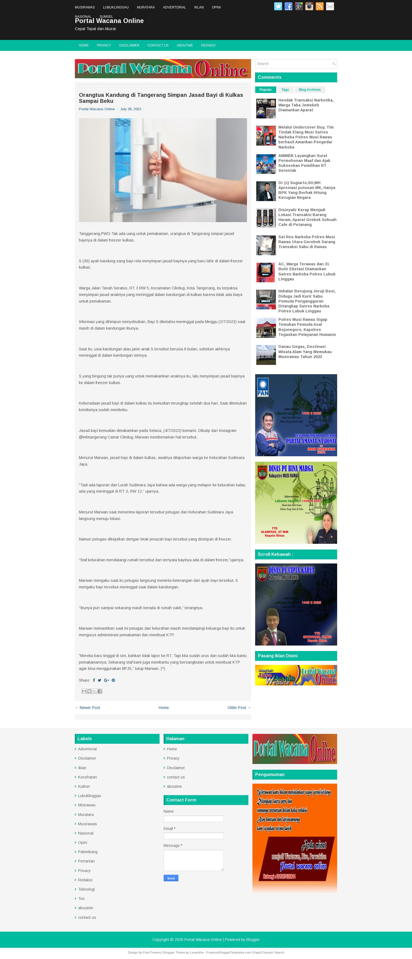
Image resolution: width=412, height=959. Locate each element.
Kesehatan (87, 777)
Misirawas (87, 805)
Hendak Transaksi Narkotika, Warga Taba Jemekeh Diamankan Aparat (306, 105)
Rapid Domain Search (268, 952)
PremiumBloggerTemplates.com (228, 952)
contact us (158, 45)
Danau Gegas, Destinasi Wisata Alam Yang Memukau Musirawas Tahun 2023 (305, 351)
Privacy (104, 45)
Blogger (253, 939)
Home (84, 45)
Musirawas (85, 7)
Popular (266, 90)
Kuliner (84, 786)
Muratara (146, 7)
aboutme (185, 45)
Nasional (83, 17)
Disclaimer (129, 45)
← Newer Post (87, 707)
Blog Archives (310, 90)
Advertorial (174, 7)
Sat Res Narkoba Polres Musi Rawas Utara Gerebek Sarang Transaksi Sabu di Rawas (306, 242)
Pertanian (86, 861)
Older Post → (239, 707)
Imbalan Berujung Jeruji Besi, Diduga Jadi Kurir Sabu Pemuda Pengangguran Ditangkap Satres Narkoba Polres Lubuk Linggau (307, 301)
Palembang (88, 852)
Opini (216, 7)
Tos (81, 898)
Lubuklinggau (116, 7)
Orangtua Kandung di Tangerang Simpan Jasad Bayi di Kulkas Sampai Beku (161, 98)
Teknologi (86, 889)
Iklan (199, 7)
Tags (285, 90)
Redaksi (208, 45)
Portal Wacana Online (203, 939)
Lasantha (197, 952)
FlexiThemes (152, 952)
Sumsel (106, 17)
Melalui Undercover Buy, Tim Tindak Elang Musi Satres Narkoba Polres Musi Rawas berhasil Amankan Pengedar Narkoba (306, 137)
